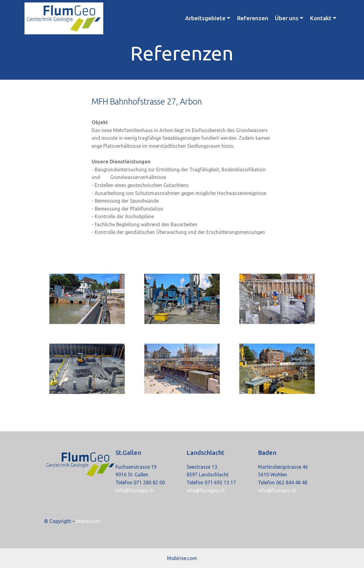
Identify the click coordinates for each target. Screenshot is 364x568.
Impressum (87, 521)
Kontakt (321, 18)
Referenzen (252, 18)
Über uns (286, 18)
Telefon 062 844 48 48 (282, 482)
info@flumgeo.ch (135, 490)
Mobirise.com (182, 558)
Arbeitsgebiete (205, 18)
